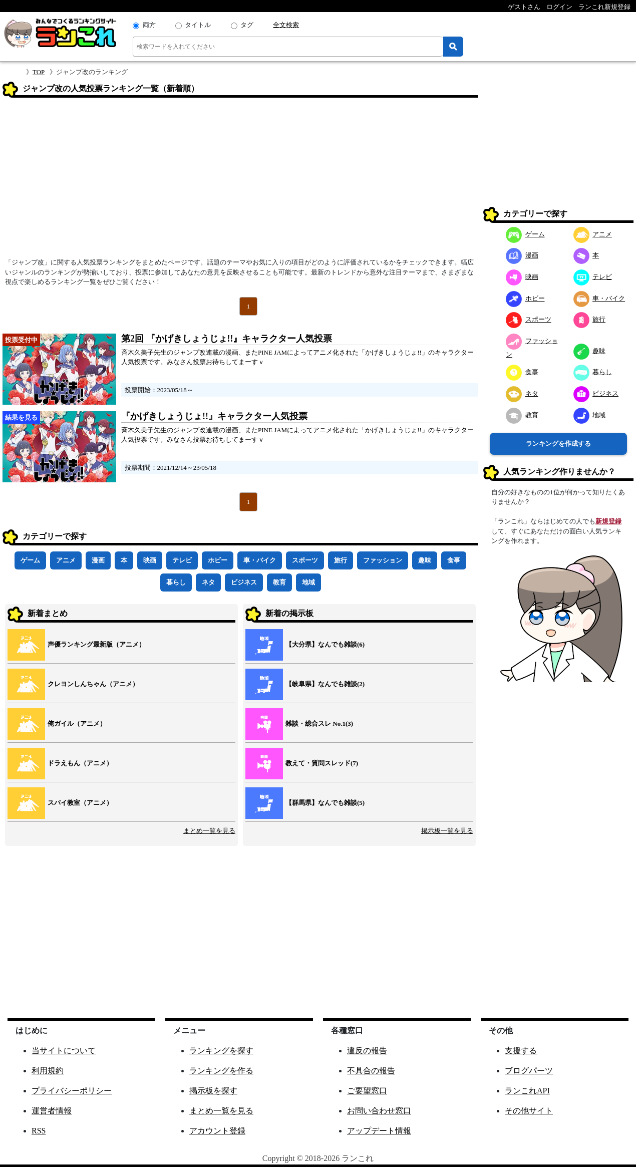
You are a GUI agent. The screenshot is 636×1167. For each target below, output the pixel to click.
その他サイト (529, 1110)
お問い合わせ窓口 (379, 1110)
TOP (39, 72)
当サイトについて (64, 1050)
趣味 (424, 560)
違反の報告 (367, 1050)
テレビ (182, 560)
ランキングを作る (221, 1070)
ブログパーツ (529, 1070)
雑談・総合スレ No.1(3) (319, 723)
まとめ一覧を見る (209, 830)
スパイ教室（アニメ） (80, 802)
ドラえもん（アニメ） (80, 763)
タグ (246, 25)
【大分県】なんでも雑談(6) (325, 644)
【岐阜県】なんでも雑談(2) (325, 684)
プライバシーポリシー (72, 1090)
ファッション (382, 560)
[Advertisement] (240, 181)
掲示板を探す (213, 1090)
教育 (279, 582)
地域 (308, 582)
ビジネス (244, 582)
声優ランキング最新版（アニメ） (96, 644)
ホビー (217, 560)
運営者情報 (52, 1110)
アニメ (66, 560)
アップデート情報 (379, 1130)
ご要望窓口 (367, 1090)
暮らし (176, 582)
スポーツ (305, 560)
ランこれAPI (527, 1090)
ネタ (208, 582)
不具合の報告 (371, 1070)
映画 (149, 560)
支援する (521, 1050)
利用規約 (48, 1070)
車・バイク (259, 560)
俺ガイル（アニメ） (77, 723)
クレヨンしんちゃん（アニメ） (93, 684)
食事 (453, 560)
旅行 (340, 560)
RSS (39, 1130)
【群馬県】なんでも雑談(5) (325, 802)
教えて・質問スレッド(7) (321, 763)
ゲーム (30, 560)
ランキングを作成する (558, 443)
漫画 (98, 560)
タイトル (198, 25)
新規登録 (608, 521)
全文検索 (286, 25)
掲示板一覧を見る (447, 830)
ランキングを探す (221, 1050)
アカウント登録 (217, 1130)
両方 (149, 25)
